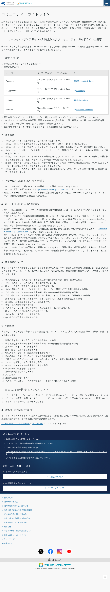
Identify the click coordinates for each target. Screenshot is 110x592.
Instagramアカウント (59, 551)
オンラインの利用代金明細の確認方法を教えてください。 (30, 443)
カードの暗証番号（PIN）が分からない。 (23, 448)
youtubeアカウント (69, 551)
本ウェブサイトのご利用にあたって (18, 531)
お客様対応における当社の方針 (16, 522)
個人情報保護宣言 (11, 502)
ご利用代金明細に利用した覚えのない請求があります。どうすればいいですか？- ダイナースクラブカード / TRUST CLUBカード (56, 453)
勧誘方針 (7, 527)
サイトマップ (9, 539)
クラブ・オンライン (56, 488)
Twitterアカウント (40, 551)
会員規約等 (8, 498)
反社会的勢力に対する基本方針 (16, 514)
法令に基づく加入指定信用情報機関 (18, 510)
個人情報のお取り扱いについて (16, 506)
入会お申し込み (56, 476)
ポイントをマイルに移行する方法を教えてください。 (28, 458)
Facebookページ (50, 551)
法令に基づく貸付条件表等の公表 (17, 518)
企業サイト (8, 543)
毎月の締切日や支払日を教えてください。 (24, 439)
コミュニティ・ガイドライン (15, 535)
